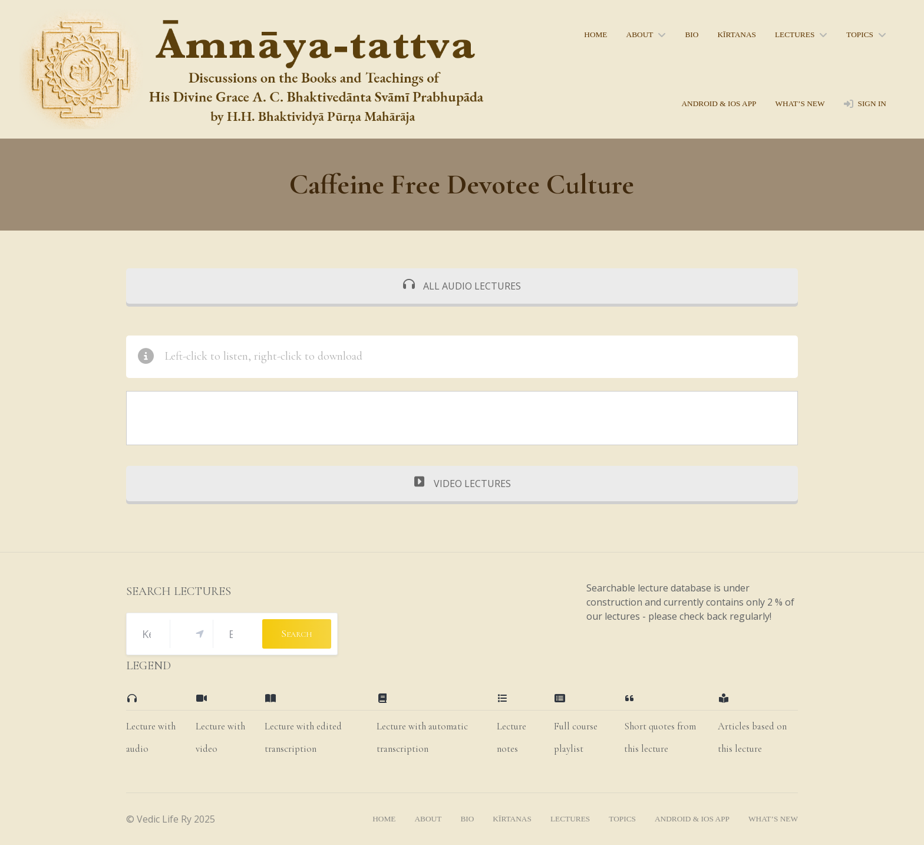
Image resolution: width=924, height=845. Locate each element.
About (640, 34)
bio (691, 34)
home (595, 34)
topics (859, 34)
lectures (794, 34)
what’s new (799, 103)
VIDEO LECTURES (462, 483)
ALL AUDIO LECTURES (462, 286)
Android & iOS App (718, 103)
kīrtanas (736, 34)
